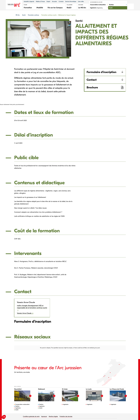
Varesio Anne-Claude (24, 313)
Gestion (17, 398)
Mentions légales (53, 408)
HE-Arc (18, 15)
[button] (29, 7)
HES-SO (37, 413)
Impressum (44, 408)
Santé (24, 15)
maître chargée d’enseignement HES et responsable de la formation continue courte (32, 307)
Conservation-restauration (22, 396)
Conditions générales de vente (31, 408)
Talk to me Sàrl (112, 413)
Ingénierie (18, 400)
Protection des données (66, 408)
